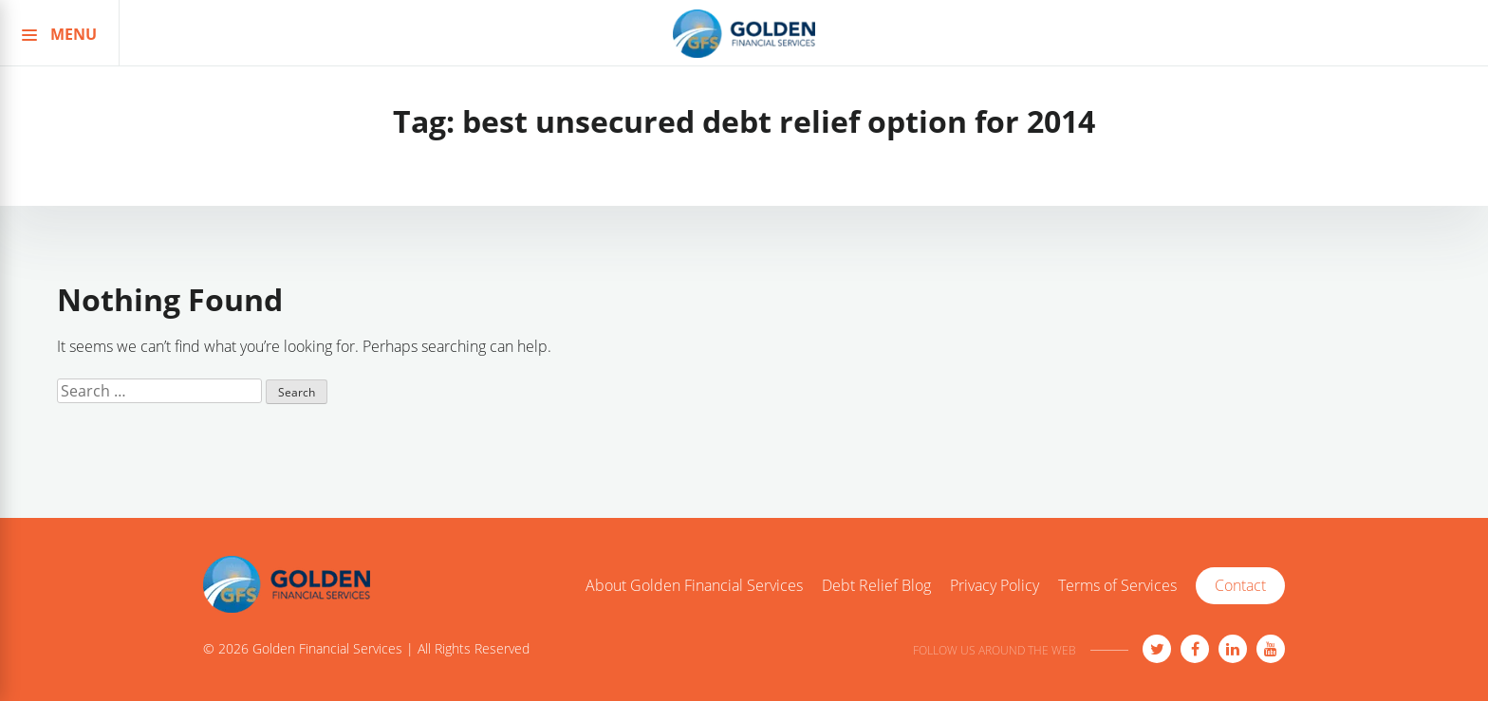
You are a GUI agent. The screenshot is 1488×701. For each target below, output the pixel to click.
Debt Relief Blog (876, 586)
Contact (1240, 585)
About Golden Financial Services (694, 586)
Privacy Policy (994, 586)
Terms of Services (1117, 586)
